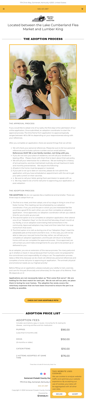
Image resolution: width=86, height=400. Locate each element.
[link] (82, 9)
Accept (75, 394)
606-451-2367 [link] (43, 9)
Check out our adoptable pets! (43, 300)
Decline (59, 394)
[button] (5, 9)
